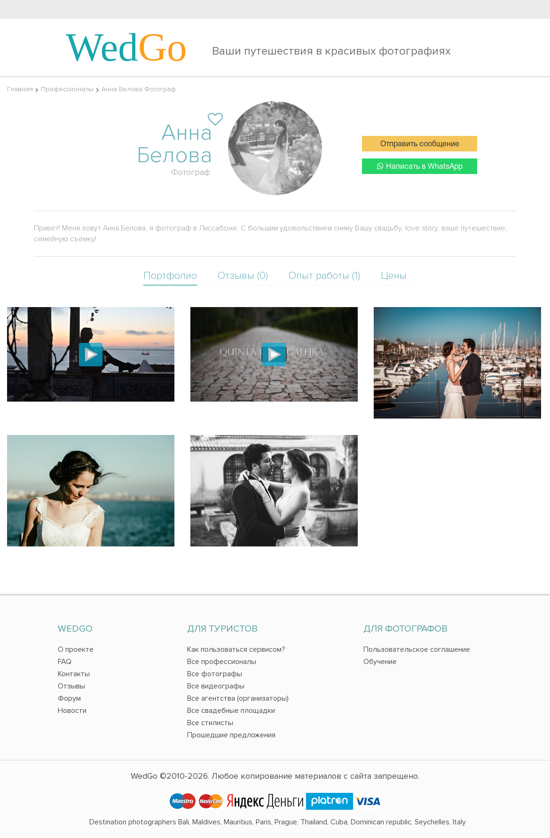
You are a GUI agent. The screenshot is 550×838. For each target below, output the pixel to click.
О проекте (76, 649)
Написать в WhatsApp (420, 166)
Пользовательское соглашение (416, 649)
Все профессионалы (221, 661)
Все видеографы (215, 686)
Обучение (380, 661)
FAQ (64, 661)
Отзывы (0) (243, 275)
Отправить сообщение (419, 144)
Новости (72, 710)
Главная (20, 89)
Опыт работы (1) (324, 275)
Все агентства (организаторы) (238, 698)
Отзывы (71, 686)
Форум (69, 698)
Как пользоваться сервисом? (236, 649)
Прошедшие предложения (231, 735)
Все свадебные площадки (231, 710)
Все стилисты (210, 722)
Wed (126, 47)
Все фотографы (214, 674)
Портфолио (170, 275)
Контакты (74, 674)
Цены (394, 275)
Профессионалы (67, 89)
